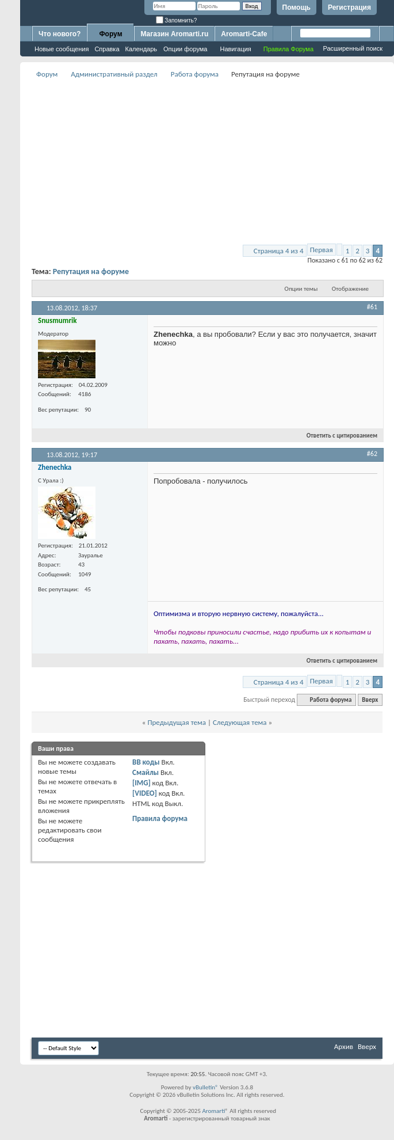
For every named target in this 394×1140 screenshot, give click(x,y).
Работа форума (195, 74)
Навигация (235, 48)
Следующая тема (240, 722)
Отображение (350, 288)
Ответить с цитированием (337, 435)
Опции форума (185, 48)
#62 (372, 454)
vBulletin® (206, 1087)
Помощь (296, 7)
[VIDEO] (144, 793)
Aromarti (213, 1111)
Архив (343, 1046)
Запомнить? (176, 20)
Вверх (370, 700)
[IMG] (141, 782)
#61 (372, 307)
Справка (106, 48)
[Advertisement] (207, 161)
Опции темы (301, 288)
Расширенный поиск (352, 48)
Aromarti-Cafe (244, 34)
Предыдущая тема (176, 722)
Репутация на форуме (91, 271)
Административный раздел (114, 74)
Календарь (141, 48)
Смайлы (145, 772)
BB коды (146, 762)
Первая (321, 249)
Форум (110, 34)
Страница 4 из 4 (279, 250)
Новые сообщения (62, 48)
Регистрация (349, 7)
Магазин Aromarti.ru (174, 34)
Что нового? (60, 34)
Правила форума (160, 818)
